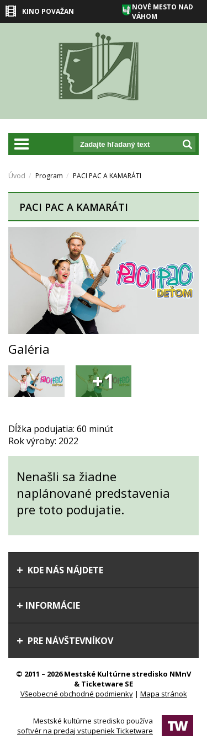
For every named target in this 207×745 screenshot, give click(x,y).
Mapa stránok (163, 694)
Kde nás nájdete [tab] (60, 570)
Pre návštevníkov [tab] (65, 641)
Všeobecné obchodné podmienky (76, 694)
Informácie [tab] (48, 605)
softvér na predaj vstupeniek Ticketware (85, 731)
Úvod (16, 175)
